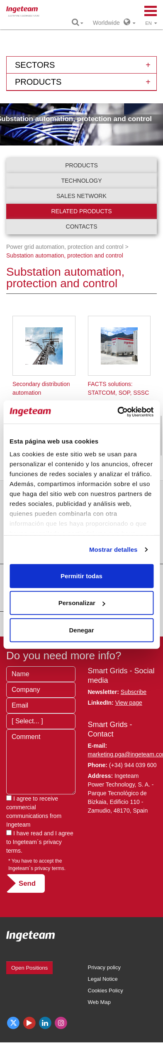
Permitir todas (81, 575)
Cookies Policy (105, 990)
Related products (81, 211)
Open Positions (29, 968)
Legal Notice (103, 979)
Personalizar (81, 602)
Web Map (99, 1002)
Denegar (81, 629)
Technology (81, 180)
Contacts (81, 226)
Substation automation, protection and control (64, 255)
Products (81, 165)
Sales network (81, 196)
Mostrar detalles (113, 549)
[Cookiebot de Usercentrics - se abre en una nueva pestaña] (117, 412)
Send (27, 883)
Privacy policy (104, 967)
